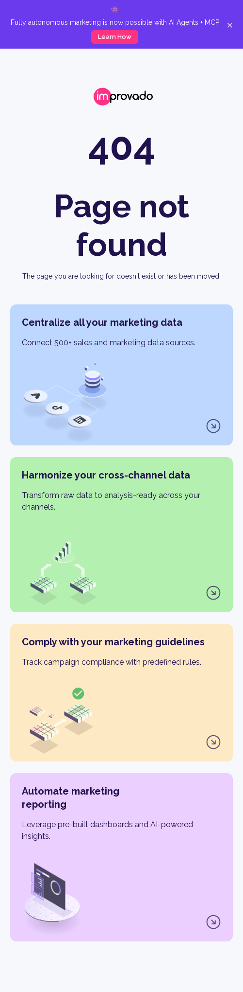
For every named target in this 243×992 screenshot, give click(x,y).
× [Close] (229, 24)
